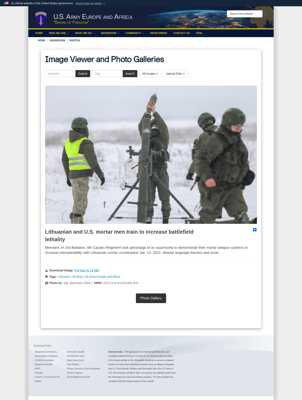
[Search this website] (245, 13)
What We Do (85, 33)
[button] (91, 3)
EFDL (199, 33)
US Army (77, 276)
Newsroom (110, 33)
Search (82, 73)
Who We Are (59, 33)
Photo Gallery (151, 298)
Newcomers (158, 33)
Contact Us (181, 33)
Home (39, 33)
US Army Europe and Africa (102, 276)
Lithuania (64, 276)
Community (135, 33)
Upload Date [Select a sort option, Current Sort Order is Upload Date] (175, 73)
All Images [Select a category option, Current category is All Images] (150, 73)
